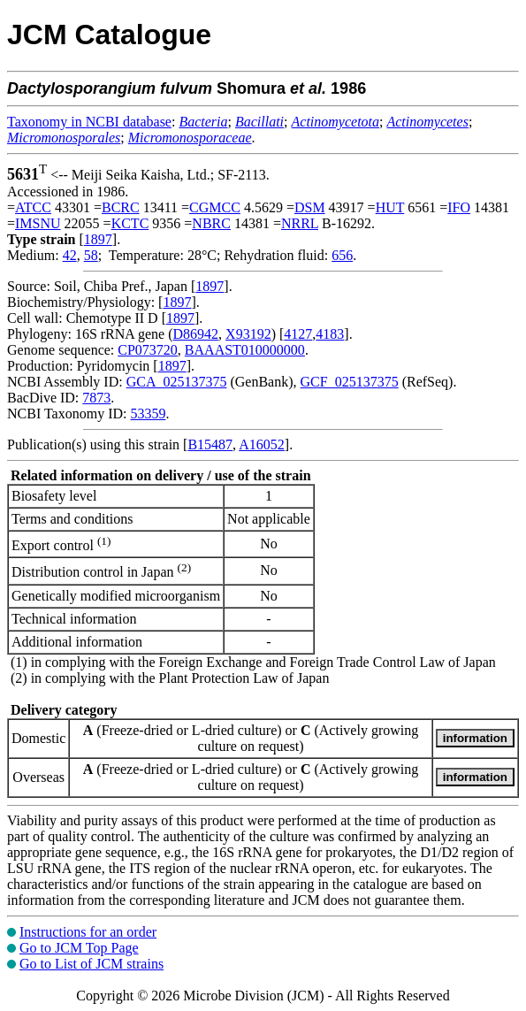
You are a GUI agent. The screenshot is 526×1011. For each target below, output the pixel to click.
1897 (98, 239)
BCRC (121, 207)
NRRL (299, 223)
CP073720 (148, 349)
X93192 (248, 333)
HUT (390, 207)
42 (70, 255)
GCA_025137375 (176, 381)
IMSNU (38, 223)
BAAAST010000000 (245, 349)
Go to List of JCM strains (91, 963)
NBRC (211, 223)
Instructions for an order (87, 931)
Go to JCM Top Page (79, 947)
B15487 (210, 444)
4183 (330, 333)
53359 (147, 413)
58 (91, 255)
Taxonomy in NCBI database (89, 121)
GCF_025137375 (350, 381)
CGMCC (214, 207)
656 (342, 255)
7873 (96, 397)
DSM (309, 207)
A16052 (262, 444)
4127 (298, 333)
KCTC (130, 223)
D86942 (196, 333)
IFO (458, 207)
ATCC (33, 207)
